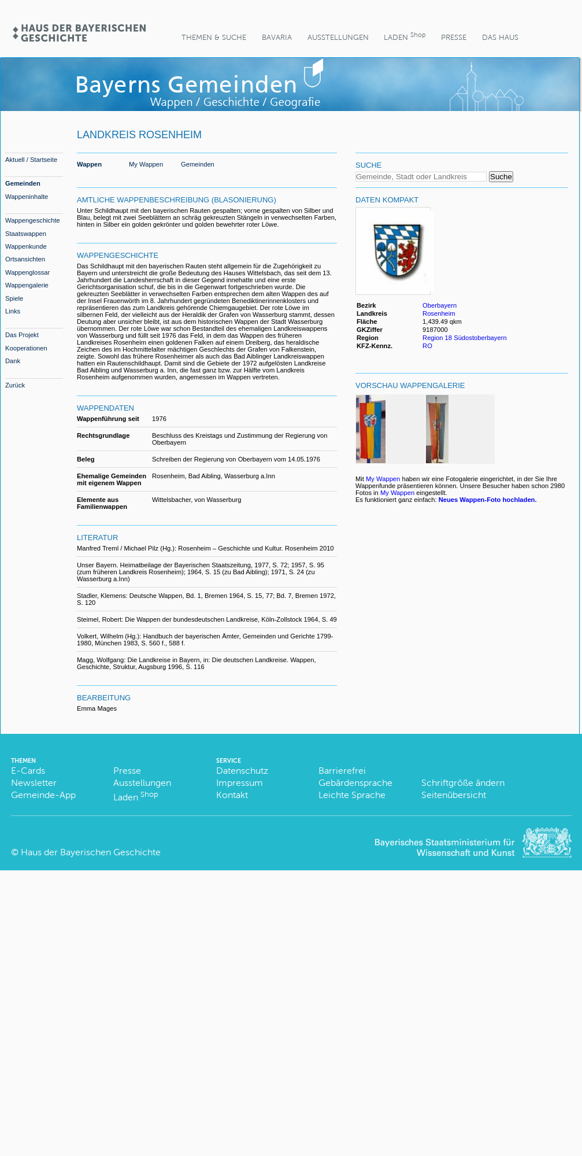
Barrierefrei (342, 770)
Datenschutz (242, 770)
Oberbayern (439, 305)
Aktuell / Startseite (31, 159)
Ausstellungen (338, 37)
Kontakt (232, 795)
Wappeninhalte (26, 196)
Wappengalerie (27, 285)
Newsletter (34, 783)
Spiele (14, 298)
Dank (12, 360)
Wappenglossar (27, 272)
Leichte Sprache (351, 795)
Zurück (15, 385)
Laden (404, 36)
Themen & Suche (213, 37)
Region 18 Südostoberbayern (464, 337)
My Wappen (146, 164)
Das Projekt (22, 334)
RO (427, 345)
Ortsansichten (25, 259)
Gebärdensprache (355, 783)
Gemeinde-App (43, 795)
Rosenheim (438, 313)
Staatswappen (25, 233)
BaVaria (277, 37)
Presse (453, 37)
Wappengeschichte (32, 220)
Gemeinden (22, 183)
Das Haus (500, 37)
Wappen (89, 164)
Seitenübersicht (453, 795)
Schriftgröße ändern (463, 783)
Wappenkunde (26, 246)
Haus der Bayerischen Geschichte (91, 852)
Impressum (239, 783)
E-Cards (28, 770)
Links (12, 311)
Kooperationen (26, 348)
